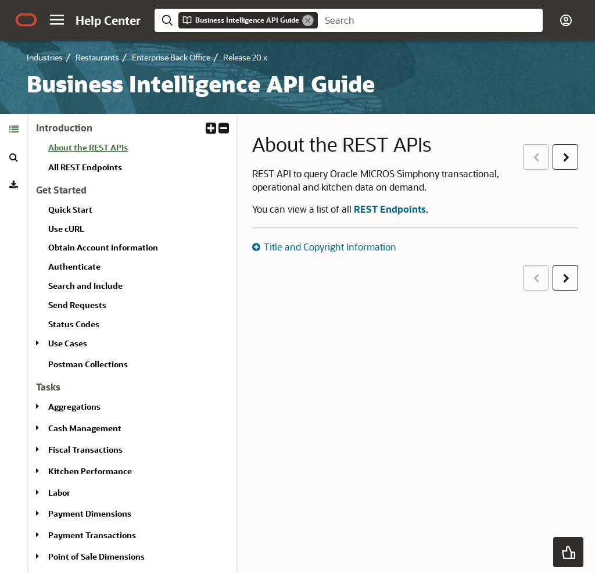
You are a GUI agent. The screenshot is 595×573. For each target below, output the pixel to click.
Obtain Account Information (103, 247)
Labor (59, 492)
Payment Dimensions (89, 513)
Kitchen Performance (90, 471)
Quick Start (70, 209)
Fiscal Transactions (85, 449)
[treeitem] (137, 149)
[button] (57, 20)
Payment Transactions (92, 534)
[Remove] (308, 20)
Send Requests (77, 304)
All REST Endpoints (85, 167)
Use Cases (67, 343)
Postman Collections (88, 364)
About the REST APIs (88, 147)
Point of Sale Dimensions (96, 556)
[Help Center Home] (108, 20)
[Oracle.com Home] (26, 20)
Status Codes (73, 324)
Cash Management (84, 428)
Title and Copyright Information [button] (330, 247)
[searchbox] (430, 20)
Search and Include (85, 285)
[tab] (13, 129)
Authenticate (74, 266)
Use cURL (66, 228)
